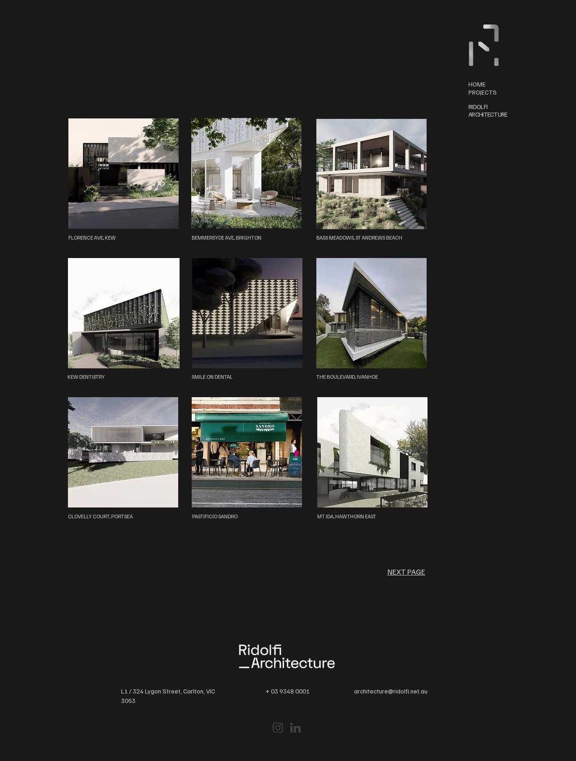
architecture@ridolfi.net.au (391, 691)
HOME (477, 84)
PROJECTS (482, 92)
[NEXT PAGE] (406, 571)
